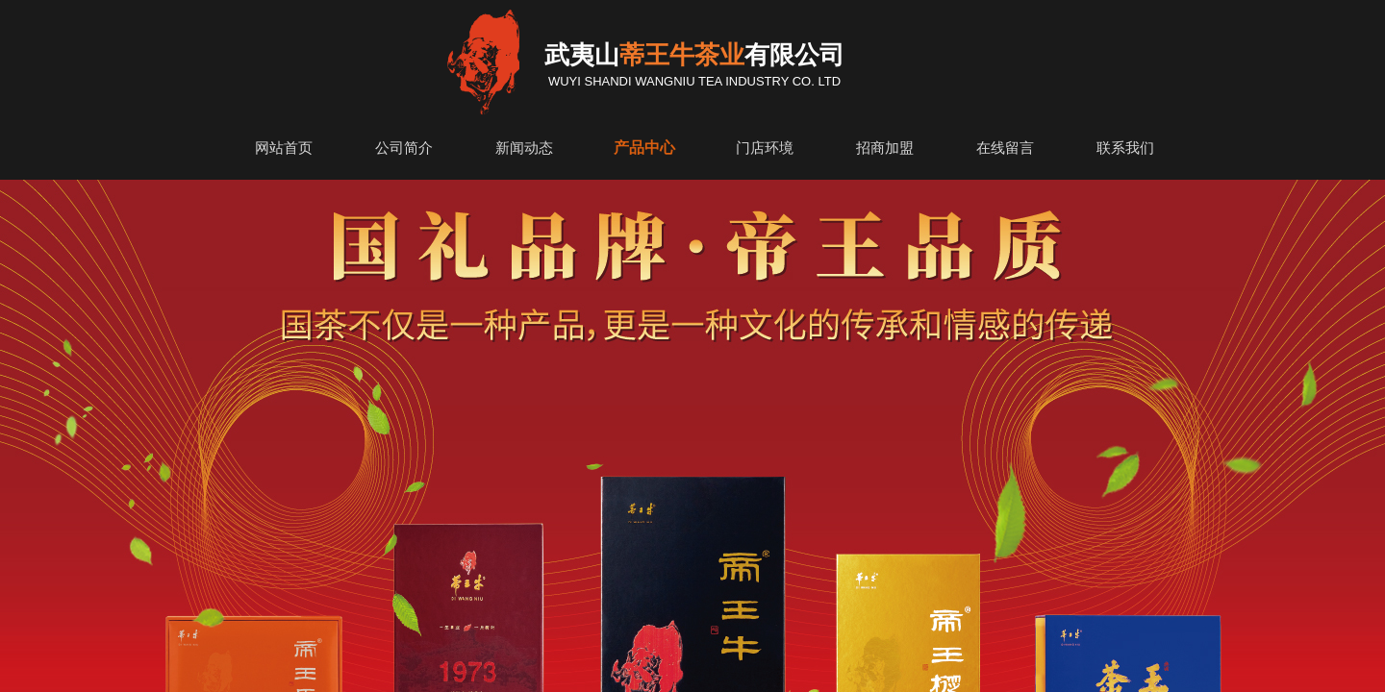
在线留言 (1005, 148)
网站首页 (284, 148)
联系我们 (1125, 148)
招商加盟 (885, 148)
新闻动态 (524, 148)
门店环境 (764, 148)
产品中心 (644, 147)
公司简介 (404, 148)
